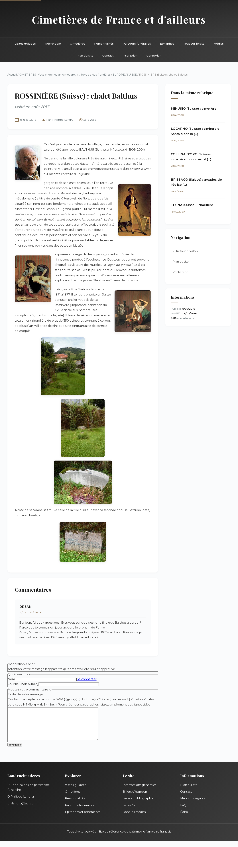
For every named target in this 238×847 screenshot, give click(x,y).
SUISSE (132, 74)
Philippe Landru (63, 119)
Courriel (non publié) (23, 684)
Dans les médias (134, 817)
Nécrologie (53, 43)
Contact (107, 55)
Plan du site (85, 55)
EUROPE (119, 74)
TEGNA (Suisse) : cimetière (192, 205)
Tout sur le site (193, 43)
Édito (184, 817)
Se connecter (87, 679)
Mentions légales (192, 804)
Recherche (180, 272)
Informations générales (139, 790)
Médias (218, 43)
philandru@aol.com (21, 809)
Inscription (130, 55)
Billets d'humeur (135, 797)
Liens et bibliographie (138, 804)
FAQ (183, 811)
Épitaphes (167, 43)
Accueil (12, 74)
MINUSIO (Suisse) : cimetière (193, 108)
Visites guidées (25, 43)
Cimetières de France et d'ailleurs (119, 19)
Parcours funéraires (137, 43)
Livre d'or (129, 811)
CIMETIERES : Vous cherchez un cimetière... (47, 74)
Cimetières (77, 43)
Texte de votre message (25, 694)
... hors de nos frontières (94, 74)
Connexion (154, 55)
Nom (11, 679)
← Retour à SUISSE (186, 251)
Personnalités (104, 43)
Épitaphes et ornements (82, 817)
